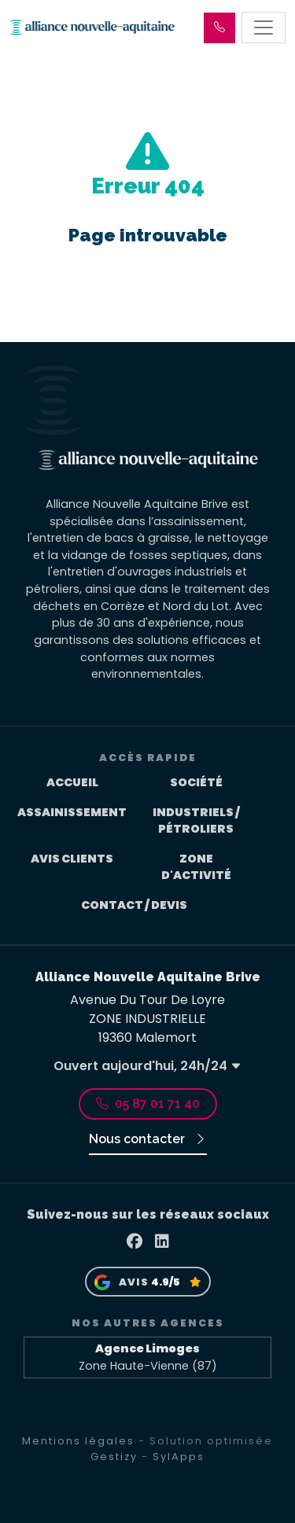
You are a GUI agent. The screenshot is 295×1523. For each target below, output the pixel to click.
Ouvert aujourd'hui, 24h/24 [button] (147, 1066)
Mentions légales (78, 1441)
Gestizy (114, 1456)
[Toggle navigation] (264, 27)
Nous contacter (148, 1138)
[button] (219, 28)
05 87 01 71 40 (148, 1103)
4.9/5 (165, 1282)
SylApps (179, 1456)
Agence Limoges (147, 1348)
